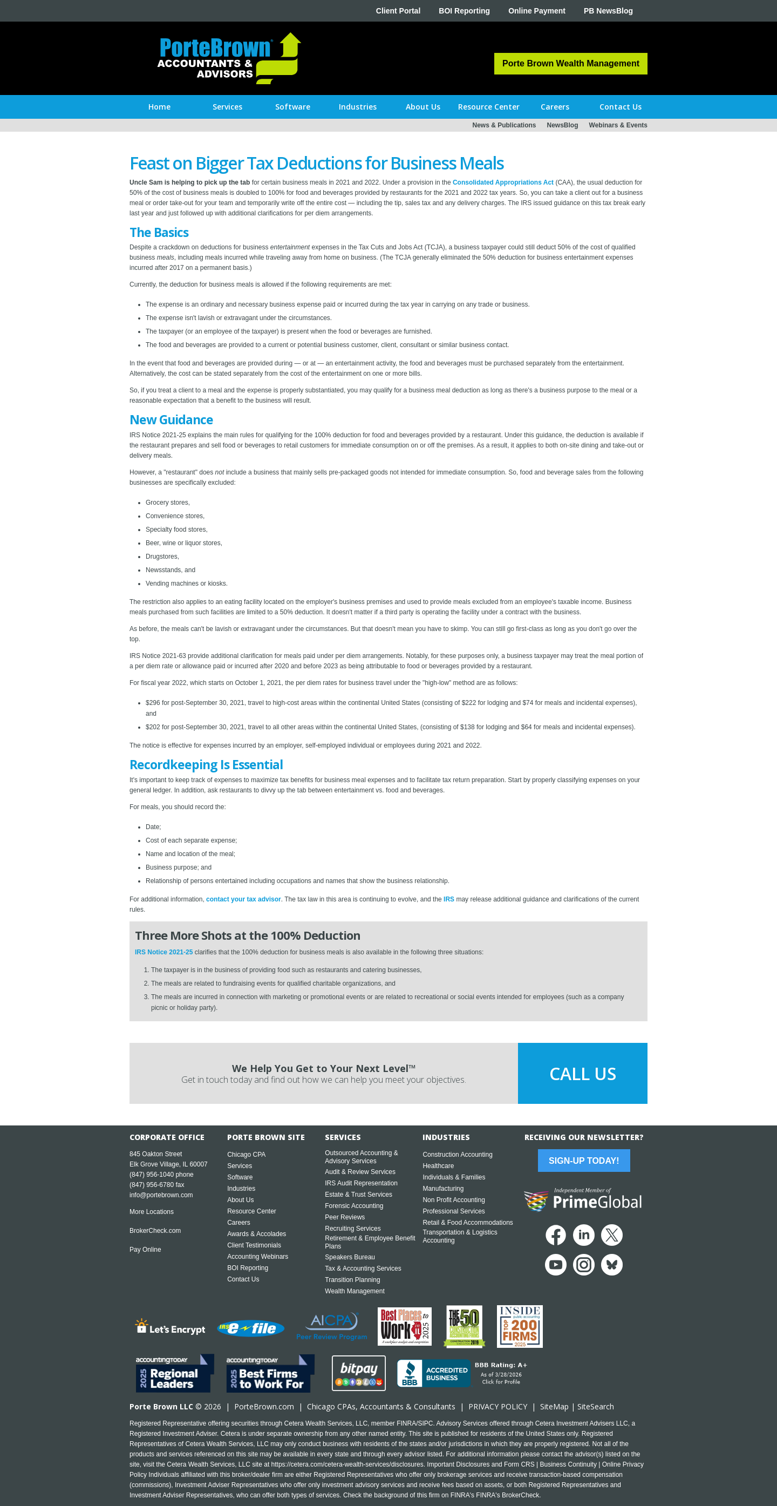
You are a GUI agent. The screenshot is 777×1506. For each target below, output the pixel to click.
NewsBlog (562, 125)
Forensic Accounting (354, 1206)
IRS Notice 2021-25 (164, 952)
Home (159, 106)
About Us (240, 1200)
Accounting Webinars (257, 1256)
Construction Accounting (457, 1154)
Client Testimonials (254, 1245)
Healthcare (438, 1166)
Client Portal (398, 10)
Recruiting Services (352, 1228)
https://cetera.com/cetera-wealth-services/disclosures (347, 1464)
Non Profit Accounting (453, 1200)
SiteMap (554, 1406)
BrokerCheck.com (155, 1230)
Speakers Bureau (350, 1257)
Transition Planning (352, 1280)
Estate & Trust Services (358, 1194)
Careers (238, 1222)
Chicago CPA (246, 1154)
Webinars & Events (618, 125)
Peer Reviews (345, 1217)
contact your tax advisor (243, 899)
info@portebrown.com (161, 1195)
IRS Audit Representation (361, 1183)
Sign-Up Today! (584, 1160)
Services (239, 1166)
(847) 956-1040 (152, 1174)
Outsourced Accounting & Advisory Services (361, 1157)
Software (240, 1177)
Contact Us (243, 1279)
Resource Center (251, 1211)
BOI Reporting (464, 10)
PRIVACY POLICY (497, 1406)
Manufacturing (443, 1188)
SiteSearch (595, 1406)
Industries (241, 1188)
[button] (227, 107)
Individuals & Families (453, 1177)
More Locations (152, 1212)
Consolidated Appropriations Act (503, 182)
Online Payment (536, 10)
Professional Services (453, 1211)
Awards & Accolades (256, 1234)
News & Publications (504, 125)
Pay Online (145, 1249)
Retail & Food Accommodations (467, 1222)
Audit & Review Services (360, 1172)
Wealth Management (355, 1291)
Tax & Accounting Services (363, 1268)
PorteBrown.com (264, 1406)
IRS (449, 899)
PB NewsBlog (608, 10)
